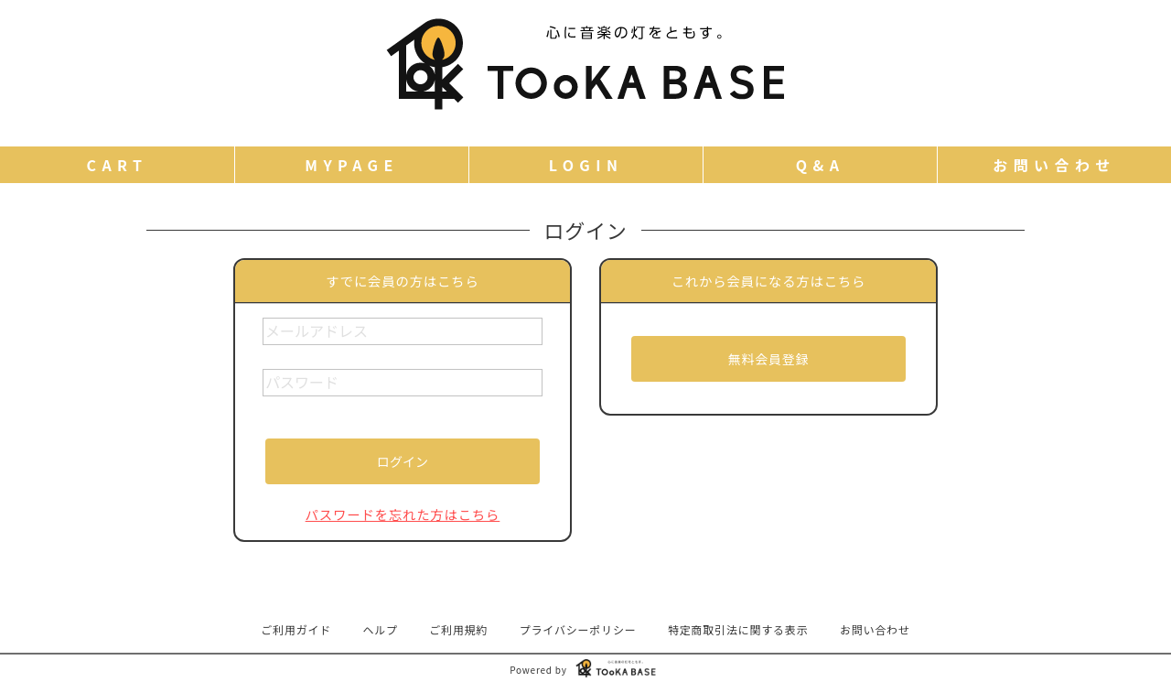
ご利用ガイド (296, 629)
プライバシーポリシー (578, 629)
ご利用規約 (458, 629)
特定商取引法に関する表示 (738, 629)
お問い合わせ (875, 629)
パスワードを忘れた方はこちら (403, 514)
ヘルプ (380, 629)
